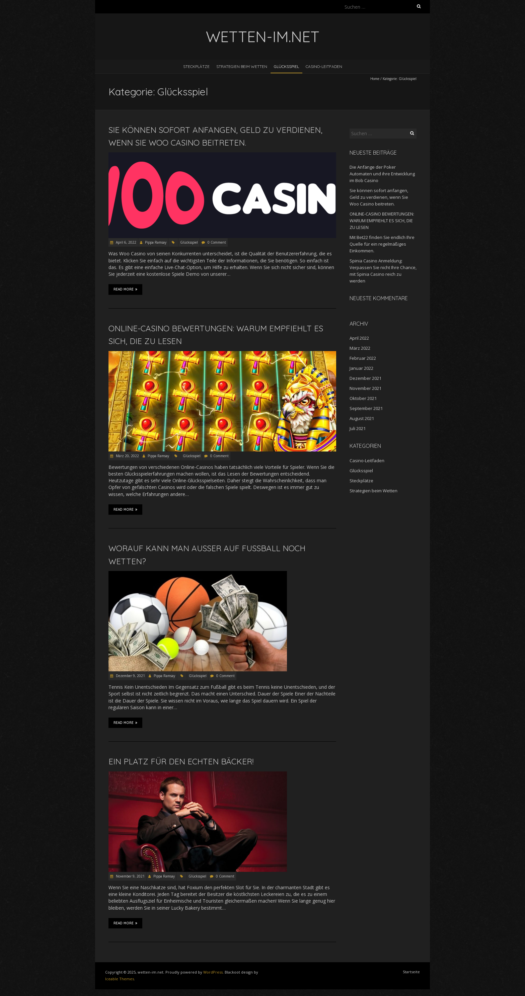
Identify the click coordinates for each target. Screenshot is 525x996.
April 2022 (359, 338)
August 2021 (362, 418)
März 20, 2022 (127, 455)
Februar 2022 (363, 358)
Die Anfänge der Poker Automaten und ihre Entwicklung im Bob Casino (382, 173)
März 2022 (360, 348)
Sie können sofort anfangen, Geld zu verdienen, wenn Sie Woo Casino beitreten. (379, 197)
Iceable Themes (119, 978)
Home (374, 78)
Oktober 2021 (363, 398)
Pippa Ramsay (155, 242)
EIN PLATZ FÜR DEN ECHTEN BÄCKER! (180, 761)
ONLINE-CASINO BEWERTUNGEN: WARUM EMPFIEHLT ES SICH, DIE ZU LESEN (382, 220)
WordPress (213, 972)
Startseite (411, 971)
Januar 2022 (361, 368)
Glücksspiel (286, 66)
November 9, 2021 (130, 876)
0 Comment (217, 242)
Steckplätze (196, 66)
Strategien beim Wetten (241, 66)
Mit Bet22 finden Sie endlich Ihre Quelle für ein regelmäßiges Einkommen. (382, 244)
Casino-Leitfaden (324, 66)
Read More (125, 289)
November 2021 (365, 388)
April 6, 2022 (125, 242)
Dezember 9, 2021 (130, 675)
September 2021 (366, 408)
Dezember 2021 (365, 378)
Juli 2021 (358, 428)
